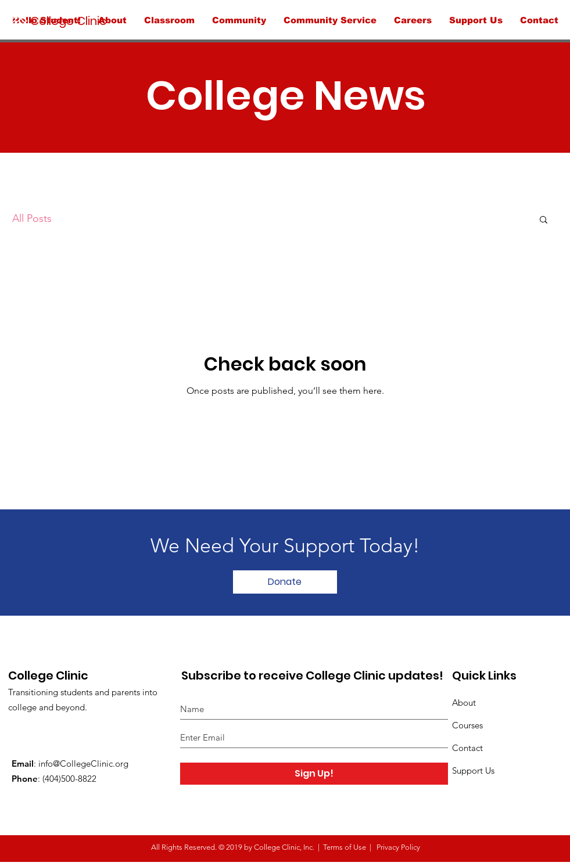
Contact (467, 747)
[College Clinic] (87, 20)
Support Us (473, 770)
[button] (543, 220)
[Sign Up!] (314, 774)
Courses (467, 725)
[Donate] (285, 582)
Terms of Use (344, 847)
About (464, 702)
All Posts (32, 218)
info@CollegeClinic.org (83, 763)
